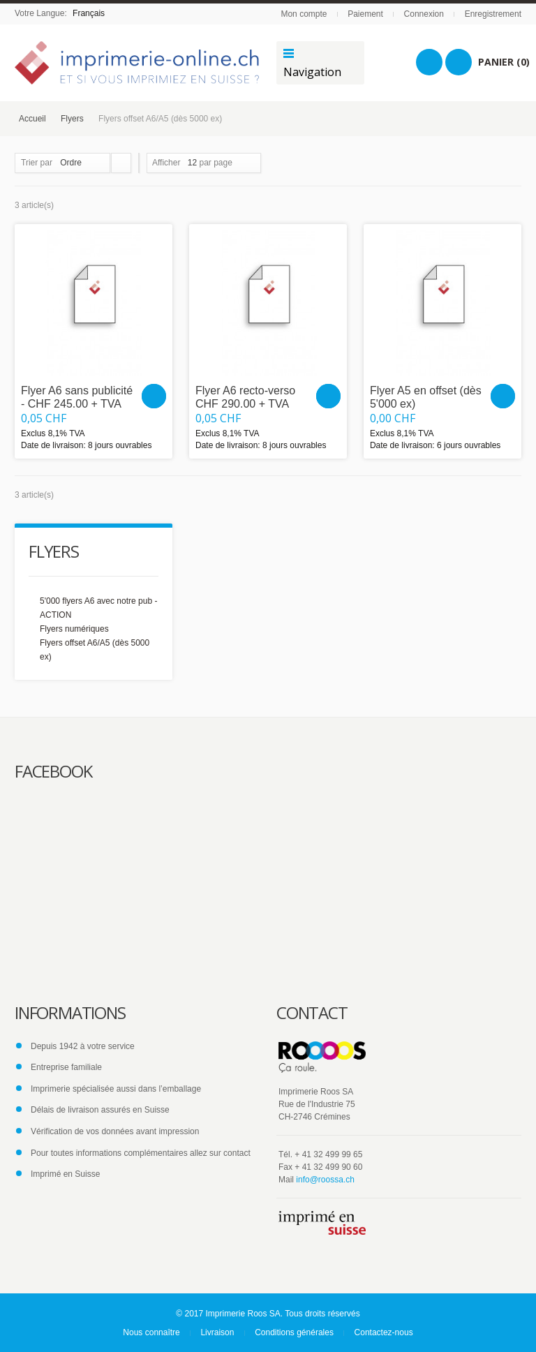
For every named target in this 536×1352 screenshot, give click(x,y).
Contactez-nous (384, 1332)
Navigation (312, 72)
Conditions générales (294, 1332)
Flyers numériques (74, 629)
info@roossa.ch (325, 1179)
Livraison (217, 1332)
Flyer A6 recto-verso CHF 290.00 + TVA (245, 397)
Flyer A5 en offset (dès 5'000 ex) (426, 397)
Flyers (72, 119)
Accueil (32, 119)
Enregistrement (493, 14)
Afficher (166, 163)
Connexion (424, 14)
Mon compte (304, 14)
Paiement (365, 14)
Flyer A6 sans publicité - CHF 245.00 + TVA (77, 397)
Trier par (36, 163)
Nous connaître (151, 1332)
